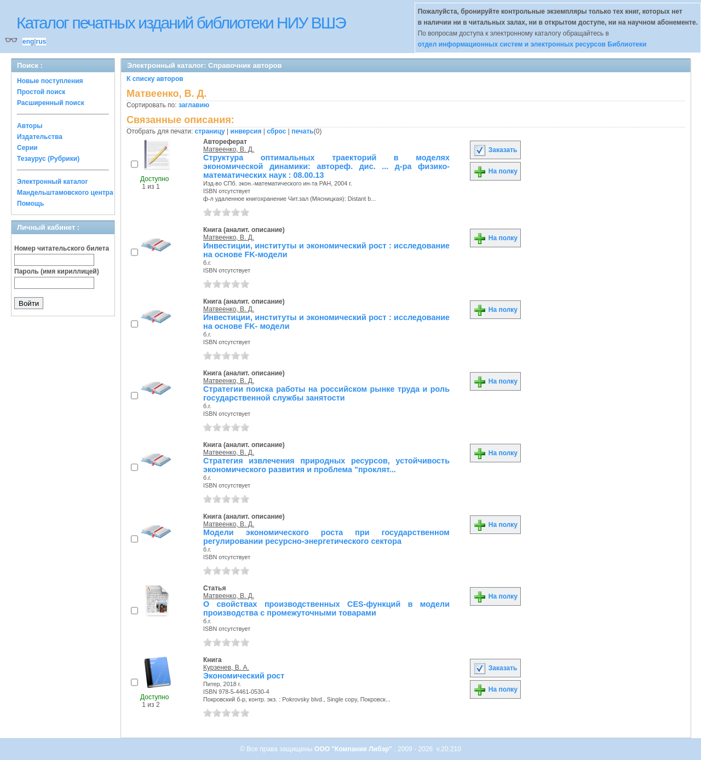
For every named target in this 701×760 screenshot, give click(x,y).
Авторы (30, 126)
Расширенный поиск (50, 103)
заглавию (194, 105)
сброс (276, 131)
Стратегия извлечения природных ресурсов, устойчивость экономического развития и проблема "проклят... (326, 465)
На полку (495, 171)
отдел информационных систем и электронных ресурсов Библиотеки (532, 44)
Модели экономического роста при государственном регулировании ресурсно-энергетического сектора (326, 537)
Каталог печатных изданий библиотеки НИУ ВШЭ (181, 23)
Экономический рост (243, 675)
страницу (210, 131)
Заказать (495, 150)
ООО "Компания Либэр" (354, 749)
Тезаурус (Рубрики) (48, 159)
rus (41, 41)
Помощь (30, 203)
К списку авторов (155, 79)
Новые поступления (50, 81)
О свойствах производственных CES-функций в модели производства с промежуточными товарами (326, 608)
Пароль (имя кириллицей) (56, 271)
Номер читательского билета (61, 248)
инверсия (246, 131)
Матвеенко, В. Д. (228, 149)
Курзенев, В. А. (226, 667)
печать (302, 131)
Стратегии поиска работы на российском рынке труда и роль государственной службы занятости (326, 393)
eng (28, 41)
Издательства (39, 137)
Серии (27, 148)
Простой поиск (41, 92)
